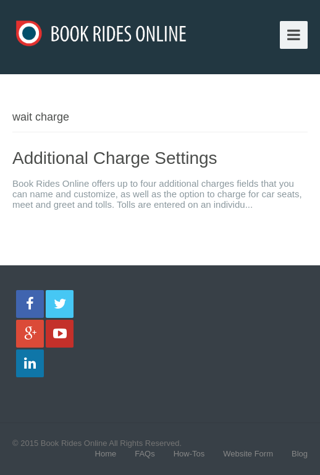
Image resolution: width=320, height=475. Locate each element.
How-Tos (189, 453)
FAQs (145, 453)
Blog (300, 453)
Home (106, 453)
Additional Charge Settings (114, 158)
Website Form (248, 453)
